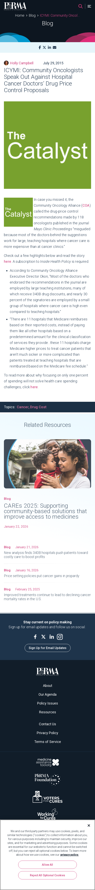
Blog (32, 15)
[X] (44, 47)
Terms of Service (47, 742)
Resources (47, 712)
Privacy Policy (47, 733)
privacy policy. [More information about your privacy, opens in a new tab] (69, 854)
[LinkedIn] (49, 47)
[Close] (87, 825)
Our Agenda (47, 694)
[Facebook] (40, 47)
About (47, 686)
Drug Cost (38, 407)
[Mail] (54, 47)
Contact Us (47, 724)
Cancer (23, 407)
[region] (47, 855)
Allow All (47, 864)
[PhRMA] (15, 6)
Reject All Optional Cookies (47, 875)
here (7, 261)
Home (19, 15)
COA (86, 205)
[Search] (80, 6)
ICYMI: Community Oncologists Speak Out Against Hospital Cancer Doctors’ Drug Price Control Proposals (60, 15)
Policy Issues (47, 703)
